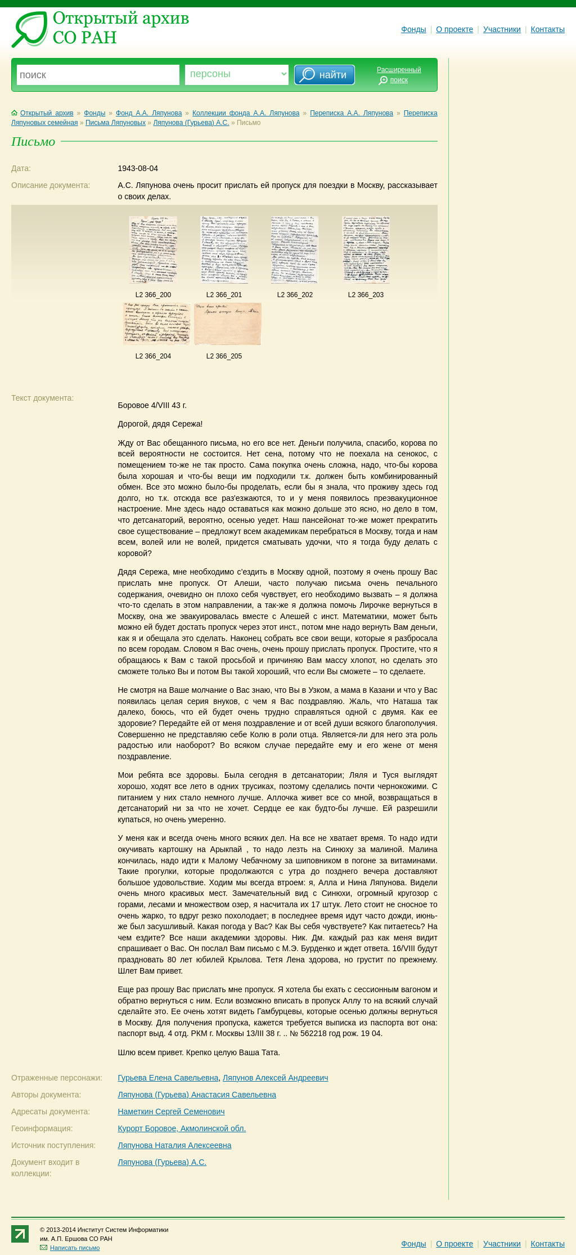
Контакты (548, 29)
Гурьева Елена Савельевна (168, 1077)
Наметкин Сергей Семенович (171, 1111)
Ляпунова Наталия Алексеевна (174, 1145)
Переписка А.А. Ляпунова (351, 113)
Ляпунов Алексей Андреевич (275, 1077)
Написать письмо (70, 1247)
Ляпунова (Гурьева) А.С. (191, 123)
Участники (502, 29)
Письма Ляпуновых (116, 123)
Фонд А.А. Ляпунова (149, 113)
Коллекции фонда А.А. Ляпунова (245, 113)
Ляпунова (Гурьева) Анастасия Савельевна (197, 1094)
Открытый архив (42, 113)
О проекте (454, 29)
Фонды (413, 29)
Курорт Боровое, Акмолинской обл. (182, 1128)
